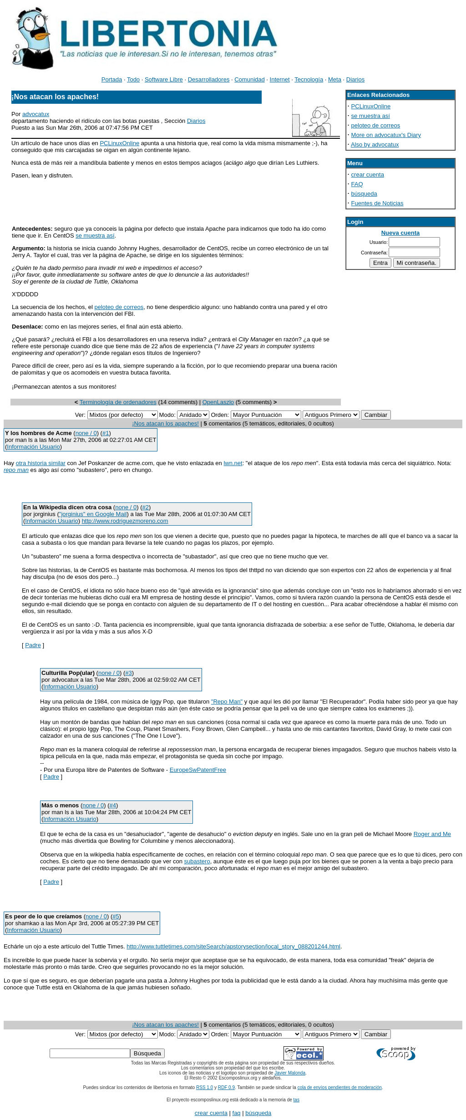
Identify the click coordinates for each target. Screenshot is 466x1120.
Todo (133, 79)
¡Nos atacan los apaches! (165, 423)
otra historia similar (41, 463)
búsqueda (364, 193)
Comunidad (249, 79)
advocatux (35, 114)
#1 (105, 433)
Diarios (355, 79)
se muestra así (95, 235)
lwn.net (232, 463)
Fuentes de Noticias (377, 203)
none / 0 (86, 433)
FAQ (357, 184)
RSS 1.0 (204, 1087)
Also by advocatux (375, 144)
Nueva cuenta (400, 232)
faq (237, 1113)
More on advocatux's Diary (386, 135)
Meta (334, 79)
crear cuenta (367, 174)
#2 (145, 507)
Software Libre (164, 79)
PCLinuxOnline (119, 143)
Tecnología (308, 79)
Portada (111, 79)
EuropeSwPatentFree (198, 769)
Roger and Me (432, 834)
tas (296, 1099)
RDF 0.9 (226, 1087)
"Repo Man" (227, 701)
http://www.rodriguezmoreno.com (125, 520)
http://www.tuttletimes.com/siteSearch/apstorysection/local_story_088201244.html (233, 946)
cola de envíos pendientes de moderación (340, 1087)
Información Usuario (33, 446)
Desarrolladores (209, 79)
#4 (113, 805)
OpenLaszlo (218, 402)
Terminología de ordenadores (118, 402)
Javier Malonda (289, 1072)
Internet (280, 79)
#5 (115, 916)
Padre (33, 645)
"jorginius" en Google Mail (93, 514)
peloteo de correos (118, 307)
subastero (197, 861)
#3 (128, 672)
